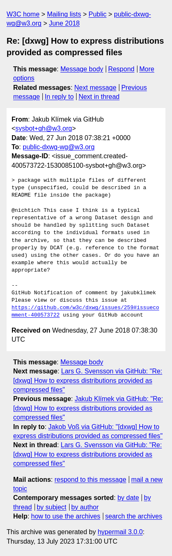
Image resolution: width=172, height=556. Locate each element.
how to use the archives (65, 516)
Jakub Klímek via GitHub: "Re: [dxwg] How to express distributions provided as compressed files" (88, 408)
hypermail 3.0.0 (120, 531)
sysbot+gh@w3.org (43, 128)
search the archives (134, 516)
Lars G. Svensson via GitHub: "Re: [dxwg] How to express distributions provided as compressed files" (87, 380)
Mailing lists (64, 14)
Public (97, 14)
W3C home (23, 14)
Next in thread (99, 96)
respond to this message (90, 479)
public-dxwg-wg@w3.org (59, 146)
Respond (121, 69)
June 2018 (64, 23)
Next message (95, 87)
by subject (51, 507)
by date (128, 497)
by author (85, 507)
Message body (81, 69)
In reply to (59, 96)
